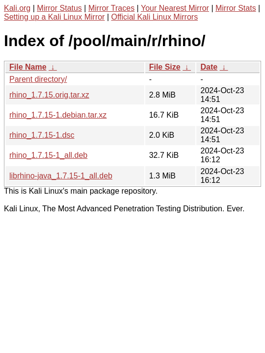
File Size (165, 67)
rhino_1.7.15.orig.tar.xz (49, 95)
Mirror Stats (235, 8)
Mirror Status (59, 8)
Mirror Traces (111, 8)
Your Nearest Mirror (175, 8)
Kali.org (17, 8)
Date (208, 67)
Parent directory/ (38, 79)
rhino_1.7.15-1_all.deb (48, 155)
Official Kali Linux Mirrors (154, 17)
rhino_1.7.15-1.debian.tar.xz (57, 115)
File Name (28, 67)
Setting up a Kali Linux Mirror (54, 17)
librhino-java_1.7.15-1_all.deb (60, 176)
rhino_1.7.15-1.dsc (42, 135)
